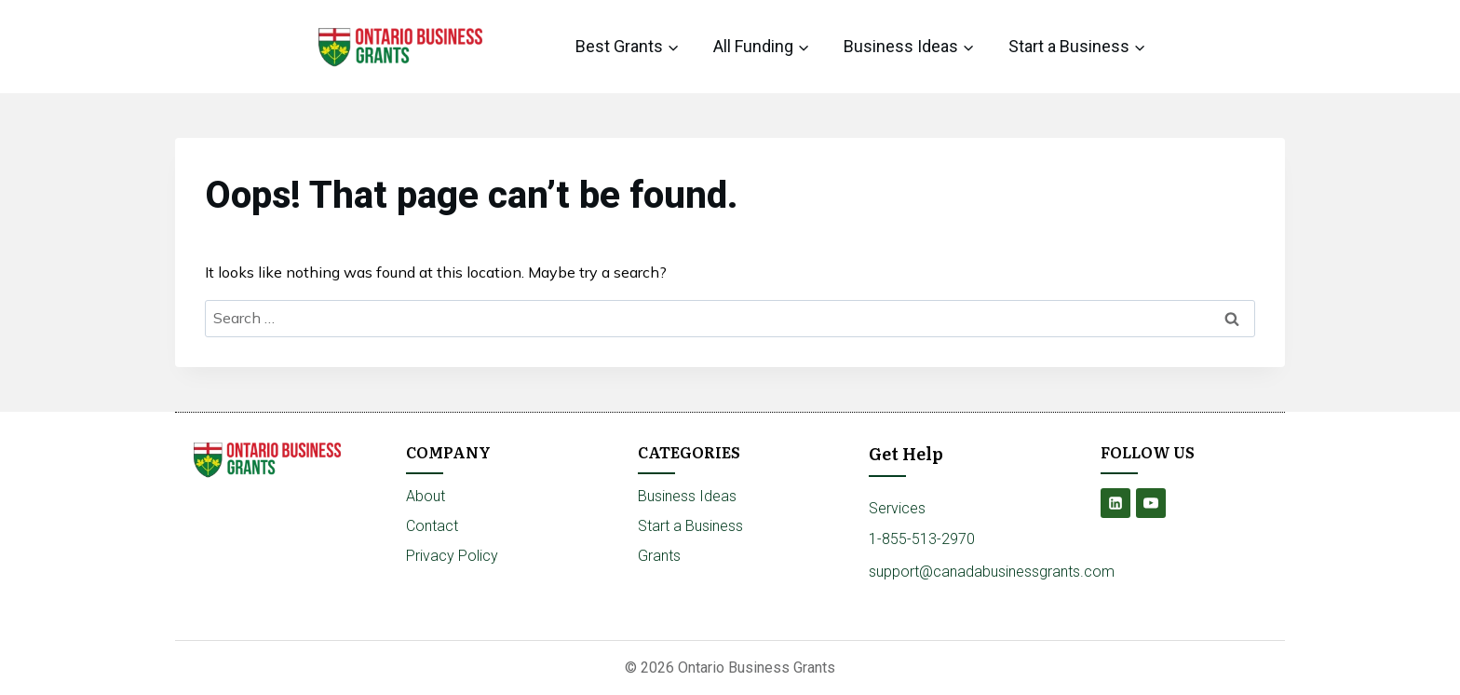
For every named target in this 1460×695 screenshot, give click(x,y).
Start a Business (690, 526)
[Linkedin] (1115, 503)
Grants (659, 556)
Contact (432, 526)
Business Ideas (687, 496)
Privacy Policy (452, 556)
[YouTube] (1151, 503)
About (425, 496)
